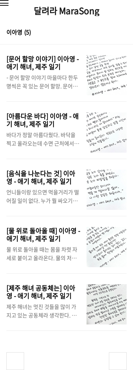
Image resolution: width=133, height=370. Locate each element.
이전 (15, 361)
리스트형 (122, 32)
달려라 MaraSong (66, 10)
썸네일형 (112, 32)
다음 (118, 361)
